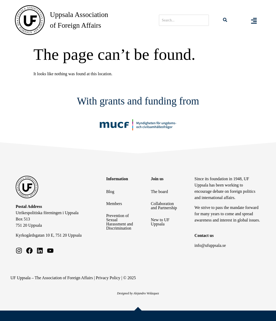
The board (159, 191)
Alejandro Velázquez (146, 293)
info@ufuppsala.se (210, 245)
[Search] (184, 20)
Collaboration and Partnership (164, 205)
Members (114, 203)
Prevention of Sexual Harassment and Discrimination (119, 221)
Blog (110, 191)
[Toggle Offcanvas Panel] (254, 20)
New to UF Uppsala (160, 222)
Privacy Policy (108, 278)
